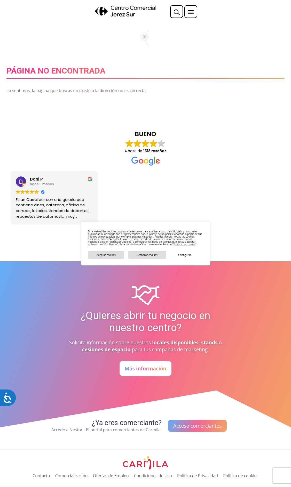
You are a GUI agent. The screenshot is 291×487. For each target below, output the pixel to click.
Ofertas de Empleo (111, 475)
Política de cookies (184, 244)
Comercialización (71, 475)
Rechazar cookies (147, 255)
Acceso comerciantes (197, 425)
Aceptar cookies (106, 255)
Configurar (184, 255)
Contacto (41, 475)
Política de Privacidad (197, 475)
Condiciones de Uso (153, 475)
